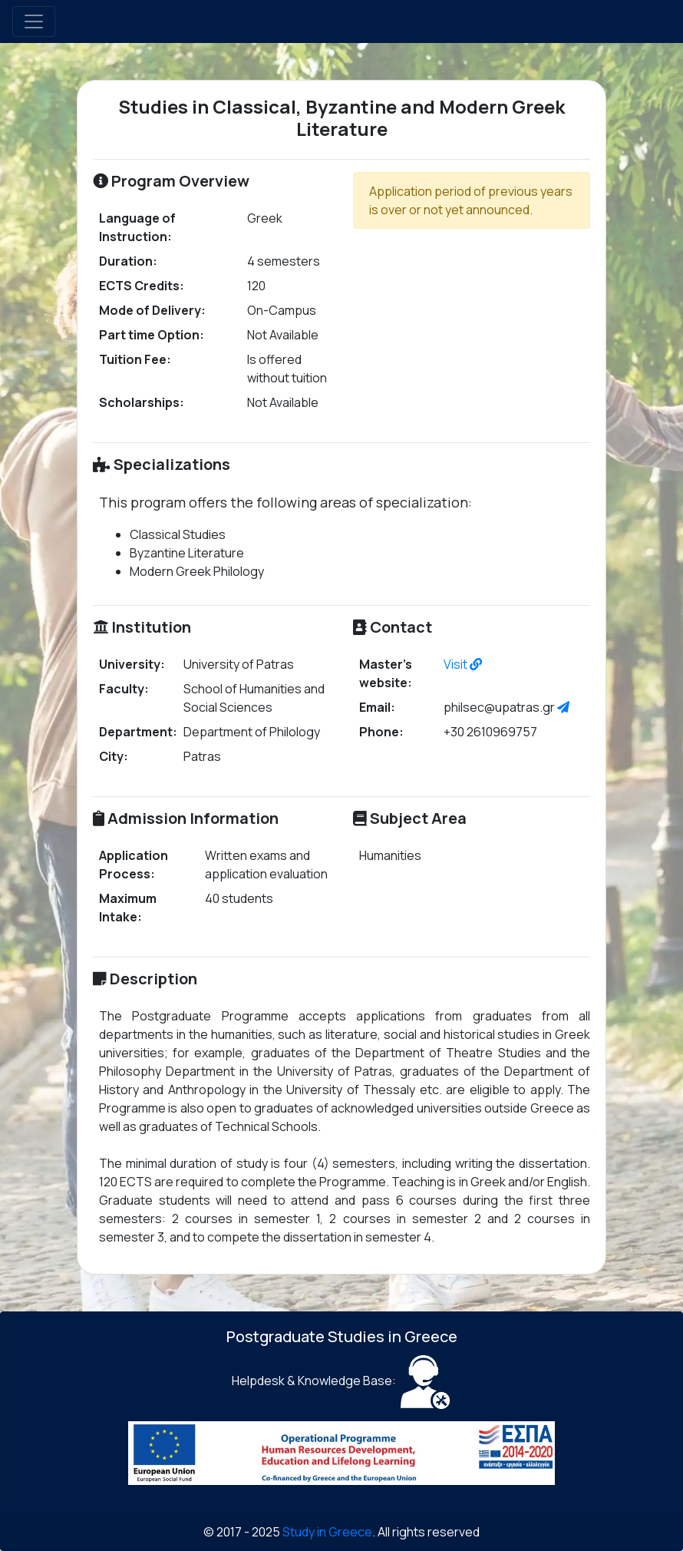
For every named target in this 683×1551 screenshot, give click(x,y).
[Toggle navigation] (33, 21)
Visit (463, 664)
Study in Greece (327, 1531)
